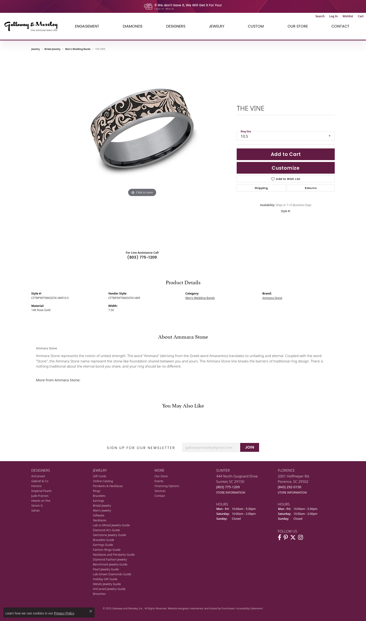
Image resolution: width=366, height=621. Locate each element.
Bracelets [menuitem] (99, 496)
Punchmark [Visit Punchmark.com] (228, 608)
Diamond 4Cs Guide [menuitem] (106, 530)
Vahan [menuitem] (35, 510)
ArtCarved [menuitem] (38, 476)
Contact (340, 26)
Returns (311, 188)
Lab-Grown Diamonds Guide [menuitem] (112, 574)
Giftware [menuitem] (98, 515)
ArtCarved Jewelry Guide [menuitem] (109, 589)
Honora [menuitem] (36, 486)
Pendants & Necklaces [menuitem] (108, 486)
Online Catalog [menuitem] (103, 481)
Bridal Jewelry (53, 49)
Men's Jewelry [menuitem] (102, 510)
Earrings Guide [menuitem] (103, 545)
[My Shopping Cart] (361, 16)
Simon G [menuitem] (37, 505)
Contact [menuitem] (160, 496)
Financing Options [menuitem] (167, 486)
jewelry (35, 49)
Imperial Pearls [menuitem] (41, 491)
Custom (256, 26)
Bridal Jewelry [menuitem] (102, 505)
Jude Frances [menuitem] (40, 496)
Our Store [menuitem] (161, 476)
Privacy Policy (64, 613)
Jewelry (216, 26)
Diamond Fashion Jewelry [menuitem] (110, 559)
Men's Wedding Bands (78, 49)
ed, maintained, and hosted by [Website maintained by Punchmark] (203, 608)
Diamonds (132, 26)
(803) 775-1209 (142, 257)
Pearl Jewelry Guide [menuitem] (106, 569)
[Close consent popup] (90, 611)
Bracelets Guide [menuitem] (103, 540)
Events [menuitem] (159, 481)
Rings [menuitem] (96, 491)
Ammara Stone (272, 298)
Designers (175, 26)
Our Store (298, 26)
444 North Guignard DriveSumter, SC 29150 (237, 484)
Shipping (261, 188)
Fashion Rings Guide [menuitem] (106, 549)
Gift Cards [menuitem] (99, 476)
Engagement (87, 26)
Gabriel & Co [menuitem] (39, 481)
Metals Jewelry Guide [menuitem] (107, 584)
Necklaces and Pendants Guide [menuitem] (114, 554)
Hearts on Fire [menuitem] (40, 500)
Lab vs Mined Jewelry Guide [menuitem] (111, 525)
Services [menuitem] (160, 491)
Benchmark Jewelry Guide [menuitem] (110, 564)
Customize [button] (286, 168)
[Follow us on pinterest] (286, 537)
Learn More (164, 9)
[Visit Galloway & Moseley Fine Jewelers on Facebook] (279, 537)
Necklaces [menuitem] (99, 520)
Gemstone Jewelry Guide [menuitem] (109, 535)
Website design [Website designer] (177, 608)
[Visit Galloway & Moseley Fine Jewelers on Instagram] (300, 537)
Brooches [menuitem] (99, 594)
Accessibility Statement (249, 608)
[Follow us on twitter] (293, 537)
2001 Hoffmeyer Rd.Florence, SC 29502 (294, 484)
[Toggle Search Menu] (319, 16)
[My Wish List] (347, 16)
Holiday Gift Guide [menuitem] (105, 579)
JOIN (249, 447)
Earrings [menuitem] (98, 500)
